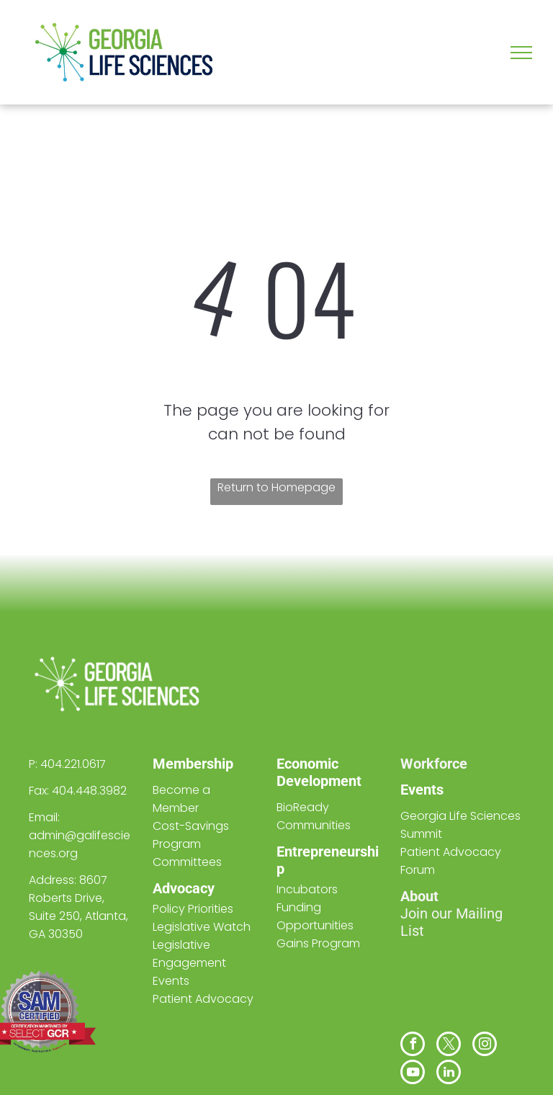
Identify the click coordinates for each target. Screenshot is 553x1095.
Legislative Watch (202, 927)
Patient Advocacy (203, 999)
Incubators (307, 889)
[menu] (521, 52)
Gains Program (318, 943)
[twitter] (448, 1046)
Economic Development (318, 772)
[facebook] (412, 1046)
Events (422, 789)
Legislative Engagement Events (189, 963)
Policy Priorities (193, 908)
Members (183, 763)
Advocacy (184, 888)
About (419, 896)
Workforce (433, 763)
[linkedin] (448, 1074)
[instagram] (484, 1046)
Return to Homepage (276, 487)
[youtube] (412, 1074)
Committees (187, 862)
